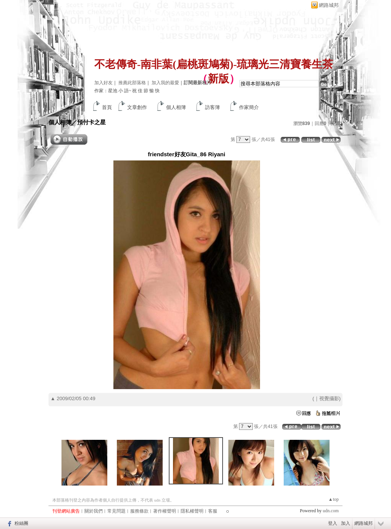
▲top (333, 499)
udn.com (331, 510)
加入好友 (103, 82)
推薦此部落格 (132, 82)
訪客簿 (212, 107)
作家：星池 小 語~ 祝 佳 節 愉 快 (127, 90)
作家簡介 (249, 107)
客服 (212, 511)
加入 (345, 523)
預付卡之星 (91, 122)
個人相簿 (176, 107)
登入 (332, 523)
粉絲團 (21, 523)
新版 (218, 79)
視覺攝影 (329, 398)
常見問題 (116, 511)
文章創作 (137, 107)
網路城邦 (329, 5)
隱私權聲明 (192, 511)
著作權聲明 (164, 511)
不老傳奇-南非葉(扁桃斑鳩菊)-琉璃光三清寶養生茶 (213, 64)
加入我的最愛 (165, 82)
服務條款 (139, 511)
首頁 (107, 107)
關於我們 (93, 511)
